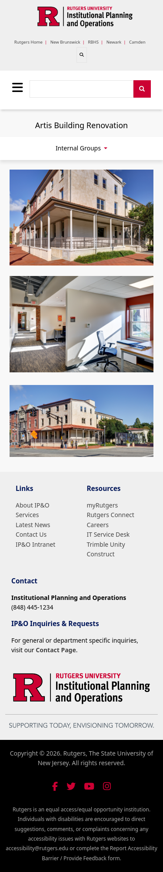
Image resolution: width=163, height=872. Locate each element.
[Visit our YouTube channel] (89, 786)
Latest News (33, 525)
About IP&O (33, 505)
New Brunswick (65, 42)
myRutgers (102, 505)
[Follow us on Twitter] (71, 786)
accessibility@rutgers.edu (37, 848)
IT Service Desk (108, 534)
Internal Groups (79, 148)
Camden (137, 42)
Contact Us (31, 534)
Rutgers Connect (110, 515)
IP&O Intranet (35, 544)
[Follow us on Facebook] (55, 786)
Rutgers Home (28, 42)
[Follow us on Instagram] (107, 786)
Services (27, 515)
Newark (114, 42)
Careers (98, 525)
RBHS (93, 42)
